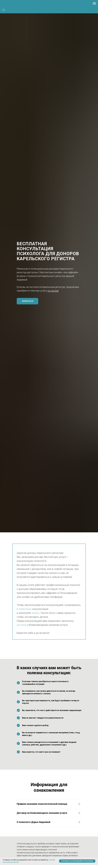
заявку (36, 612)
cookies (50, 860)
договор (21, 624)
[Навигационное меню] (94, 3)
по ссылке (53, 290)
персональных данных (11, 862)
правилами (25, 608)
